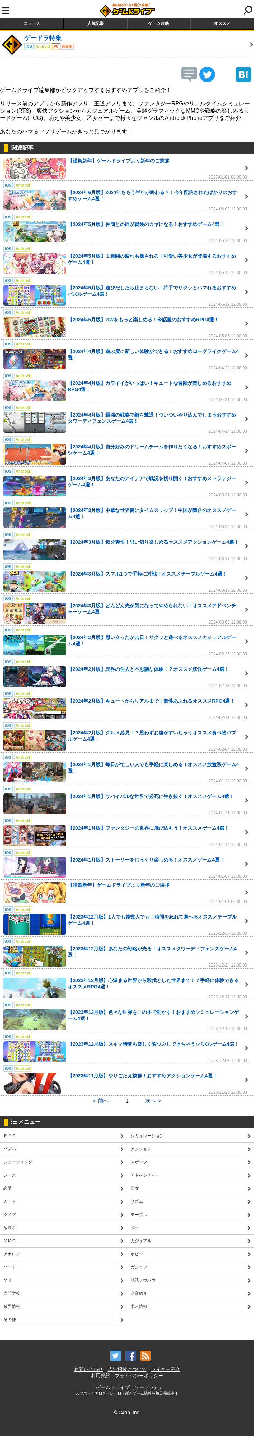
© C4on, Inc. (126, 1412)
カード (9, 1201)
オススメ (222, 23)
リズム (137, 1201)
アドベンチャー (145, 1175)
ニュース (31, 23)
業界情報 (11, 1306)
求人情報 (139, 1306)
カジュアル (141, 1240)
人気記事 (95, 23)
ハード (9, 1267)
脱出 (135, 1227)
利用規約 (100, 1375)
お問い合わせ (88, 1369)
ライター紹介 (165, 1369)
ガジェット (141, 1267)
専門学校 (11, 1293)
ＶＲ (7, 1280)
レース (9, 1175)
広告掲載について (127, 1369)
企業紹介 (139, 1293)
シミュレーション (147, 1135)
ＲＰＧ (9, 1135)
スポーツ (139, 1162)
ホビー (137, 1254)
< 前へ (101, 1101)
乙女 (135, 1188)
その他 (9, 1319)
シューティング (17, 1162)
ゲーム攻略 (158, 23)
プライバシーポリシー (139, 1375)
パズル (9, 1149)
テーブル (139, 1214)
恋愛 (7, 1188)
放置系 (9, 1227)
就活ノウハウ (143, 1280)
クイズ (9, 1214)
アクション (141, 1149)
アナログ (11, 1254)
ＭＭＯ (9, 1240)
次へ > (153, 1101)
